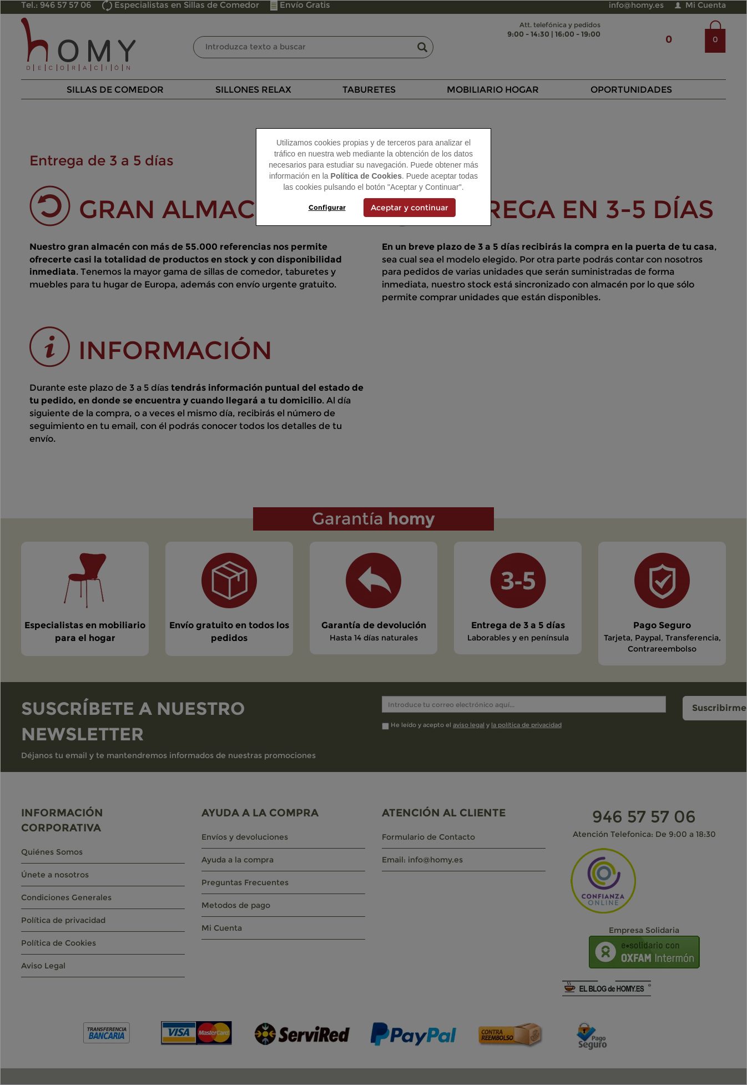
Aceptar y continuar (409, 208)
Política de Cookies (366, 175)
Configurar (327, 207)
